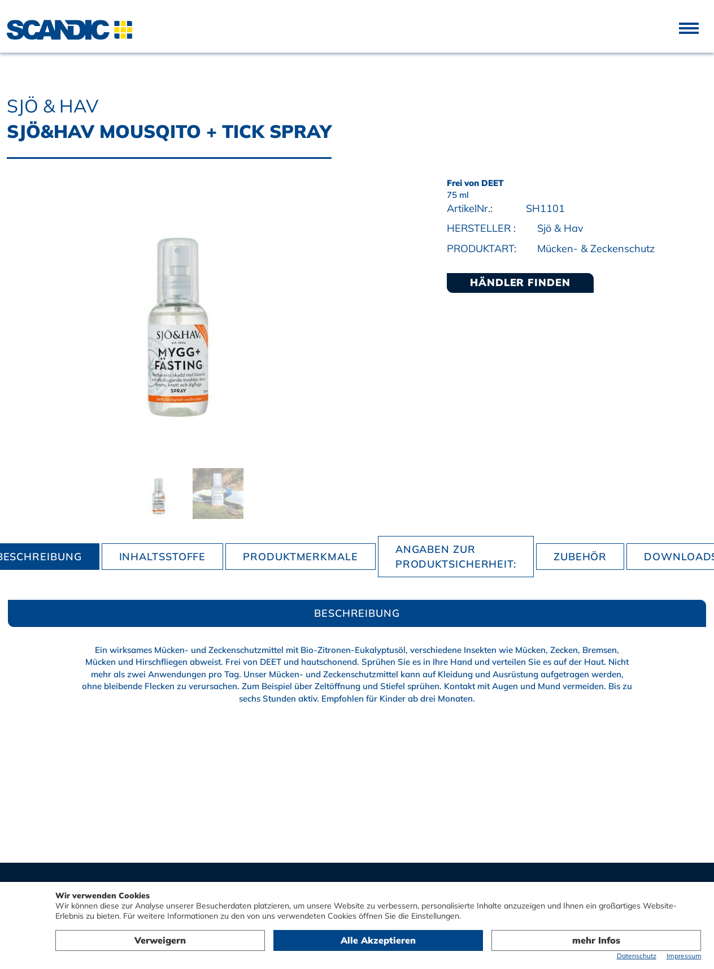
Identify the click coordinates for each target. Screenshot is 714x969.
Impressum (684, 955)
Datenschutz (636, 955)
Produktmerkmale (300, 556)
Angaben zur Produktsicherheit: (455, 556)
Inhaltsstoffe (162, 556)
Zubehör (580, 556)
